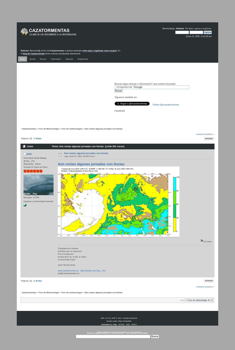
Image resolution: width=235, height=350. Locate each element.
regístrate (207, 28)
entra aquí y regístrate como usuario (99, 50)
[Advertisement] (117, 14)
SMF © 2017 (117, 318)
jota (29, 153)
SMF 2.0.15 (105, 318)
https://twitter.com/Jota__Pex (93, 270)
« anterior (199, 134)
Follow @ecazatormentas (166, 104)
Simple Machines (130, 318)
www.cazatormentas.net (68, 270)
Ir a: (182, 300)
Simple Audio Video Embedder (118, 321)
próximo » (209, 134)
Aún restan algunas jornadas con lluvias (86, 153)
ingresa (197, 28)
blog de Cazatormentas (34, 53)
